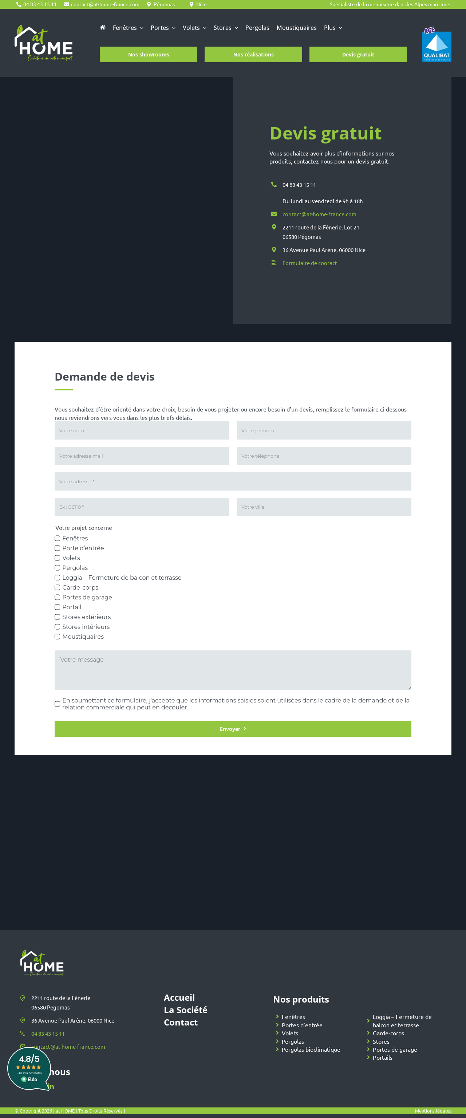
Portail (71, 607)
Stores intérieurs (86, 626)
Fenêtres (75, 538)
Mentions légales (433, 1110)
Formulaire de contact (310, 263)
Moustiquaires (83, 636)
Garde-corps (80, 587)
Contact (181, 1022)
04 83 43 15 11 (40, 4)
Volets (71, 558)
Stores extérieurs (86, 617)
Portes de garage (87, 597)
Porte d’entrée (83, 548)
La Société (186, 1010)
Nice (201, 4)
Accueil (179, 997)
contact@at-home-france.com (105, 4)
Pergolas (75, 567)
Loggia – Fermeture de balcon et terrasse (121, 577)
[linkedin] (51, 1086)
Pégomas (164, 4)
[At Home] (44, 27)
